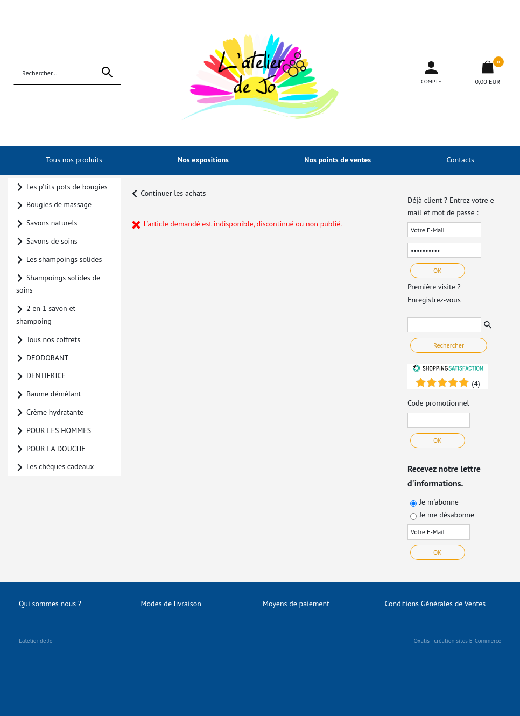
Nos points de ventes (337, 160)
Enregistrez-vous (434, 299)
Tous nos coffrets (53, 339)
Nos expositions (203, 160)
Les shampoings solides (64, 259)
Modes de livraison (171, 603)
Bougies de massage (59, 204)
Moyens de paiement (296, 603)
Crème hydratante (54, 412)
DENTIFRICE (46, 375)
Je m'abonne (439, 502)
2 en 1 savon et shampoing (45, 314)
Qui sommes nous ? (50, 603)
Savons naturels (52, 223)
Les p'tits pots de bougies (67, 187)
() (476, 383)
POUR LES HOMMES (58, 430)
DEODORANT (47, 358)
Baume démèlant (53, 394)
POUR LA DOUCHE (56, 448)
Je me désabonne (446, 515)
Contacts (460, 160)
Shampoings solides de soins (58, 284)
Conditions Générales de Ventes (435, 603)
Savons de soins (52, 241)
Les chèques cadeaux (60, 466)
